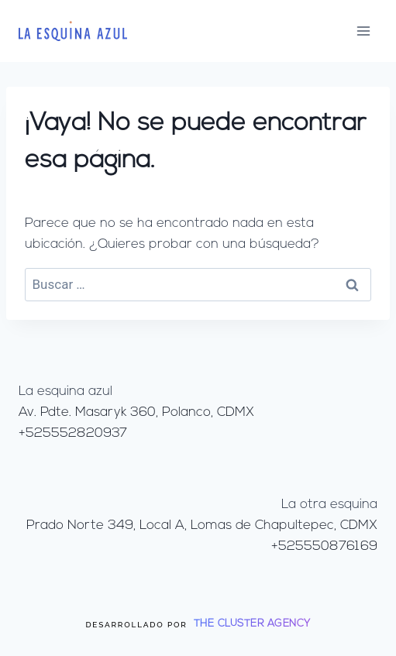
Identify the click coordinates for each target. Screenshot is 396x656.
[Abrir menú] (363, 31)
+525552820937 (73, 433)
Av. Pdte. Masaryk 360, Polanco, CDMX (136, 412)
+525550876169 (324, 546)
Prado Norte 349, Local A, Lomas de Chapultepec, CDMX (201, 525)
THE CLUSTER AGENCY (252, 624)
